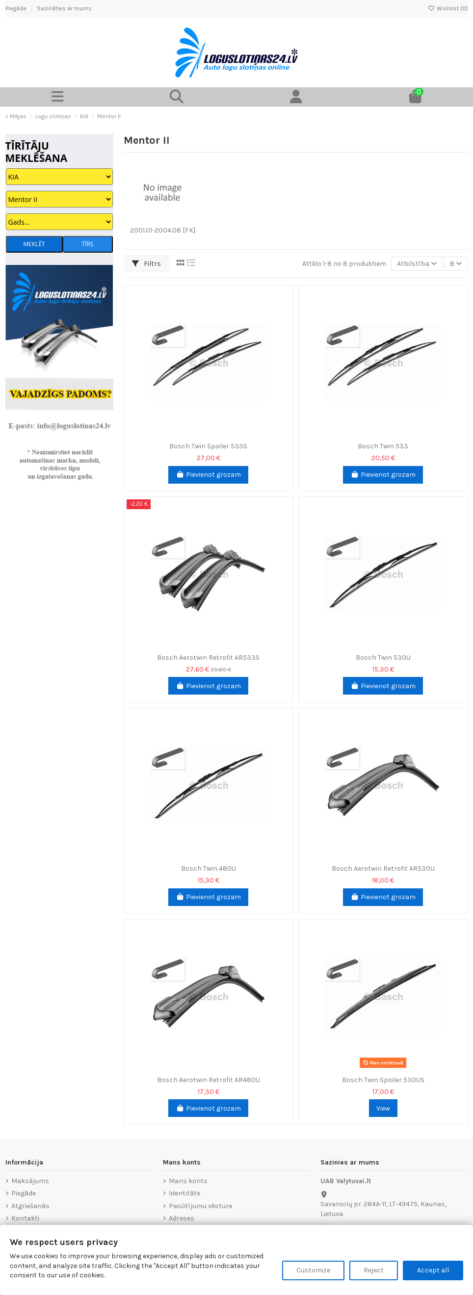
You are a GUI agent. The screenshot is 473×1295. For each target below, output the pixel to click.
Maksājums (30, 1181)
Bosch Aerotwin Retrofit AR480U (208, 1080)
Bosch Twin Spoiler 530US (383, 1080)
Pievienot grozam (208, 474)
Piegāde (16, 8)
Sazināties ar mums (64, 8)
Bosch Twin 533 (383, 446)
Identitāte (184, 1193)
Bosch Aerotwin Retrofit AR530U (383, 868)
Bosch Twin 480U (208, 868)
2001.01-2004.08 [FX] (162, 230)
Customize (313, 1270)
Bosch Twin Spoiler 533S (208, 446)
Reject (374, 1270)
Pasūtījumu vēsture (200, 1206)
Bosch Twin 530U (383, 657)
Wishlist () (448, 8)
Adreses (181, 1218)
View (383, 1108)
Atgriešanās (30, 1206)
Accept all (433, 1270)
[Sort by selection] (417, 264)
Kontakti (25, 1218)
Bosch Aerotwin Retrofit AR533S (208, 657)
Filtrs (146, 263)
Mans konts (188, 1181)
